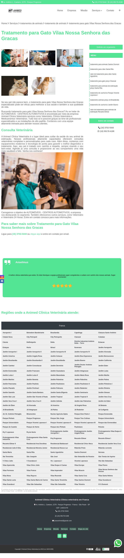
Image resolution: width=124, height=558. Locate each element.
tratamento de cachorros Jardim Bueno (104, 108)
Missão (84, 10)
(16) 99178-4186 (115, 2)
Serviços (96, 10)
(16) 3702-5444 (99, 2)
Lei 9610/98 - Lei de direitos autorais (26, 491)
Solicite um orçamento (106, 47)
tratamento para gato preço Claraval (103, 83)
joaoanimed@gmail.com (62, 521)
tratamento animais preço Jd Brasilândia (104, 103)
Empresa (71, 10)
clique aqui (35, 234)
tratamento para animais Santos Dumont (104, 65)
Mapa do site (81, 529)
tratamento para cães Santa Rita (102, 70)
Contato (110, 10)
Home (60, 10)
